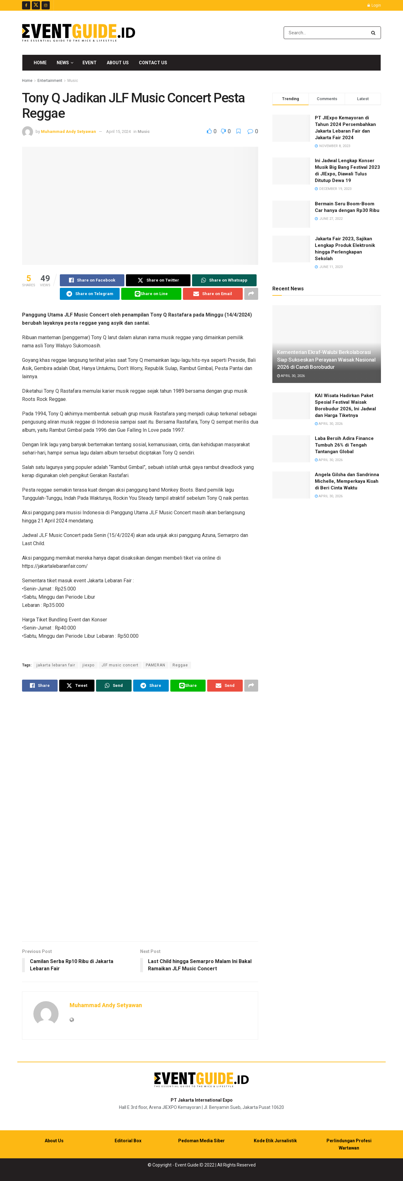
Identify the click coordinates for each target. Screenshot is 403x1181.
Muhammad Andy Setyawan (68, 131)
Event (89, 62)
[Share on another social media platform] (251, 294)
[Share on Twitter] (158, 280)
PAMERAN (155, 665)
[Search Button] (374, 32)
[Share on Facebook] (92, 280)
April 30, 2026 (291, 376)
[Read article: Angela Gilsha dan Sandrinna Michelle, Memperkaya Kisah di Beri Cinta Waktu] (291, 485)
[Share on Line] (151, 294)
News (63, 62)
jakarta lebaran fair (56, 665)
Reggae (180, 665)
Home (40, 62)
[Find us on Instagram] (46, 5)
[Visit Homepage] (78, 33)
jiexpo (88, 665)
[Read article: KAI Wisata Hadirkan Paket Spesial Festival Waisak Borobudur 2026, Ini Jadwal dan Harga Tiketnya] (291, 405)
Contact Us (153, 62)
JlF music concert (120, 665)
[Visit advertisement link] (140, 817)
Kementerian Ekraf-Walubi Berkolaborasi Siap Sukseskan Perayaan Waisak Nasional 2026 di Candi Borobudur (326, 359)
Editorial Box (128, 1140)
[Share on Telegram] (90, 294)
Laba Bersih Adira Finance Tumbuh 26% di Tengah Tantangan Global (344, 445)
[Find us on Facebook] (26, 5)
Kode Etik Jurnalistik (275, 1140)
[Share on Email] (213, 294)
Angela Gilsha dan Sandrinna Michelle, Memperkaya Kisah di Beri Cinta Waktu (347, 481)
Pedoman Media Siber (201, 1140)
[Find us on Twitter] (36, 5)
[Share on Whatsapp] (224, 280)
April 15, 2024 (118, 131)
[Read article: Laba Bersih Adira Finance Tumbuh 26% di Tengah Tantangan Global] (291, 448)
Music (72, 80)
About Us (118, 62)
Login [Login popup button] (374, 5)
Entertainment (49, 80)
